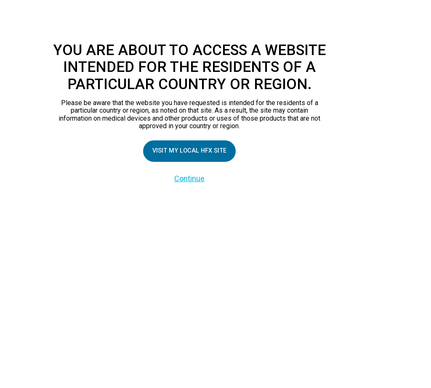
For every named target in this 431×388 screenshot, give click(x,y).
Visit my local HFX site (189, 151)
